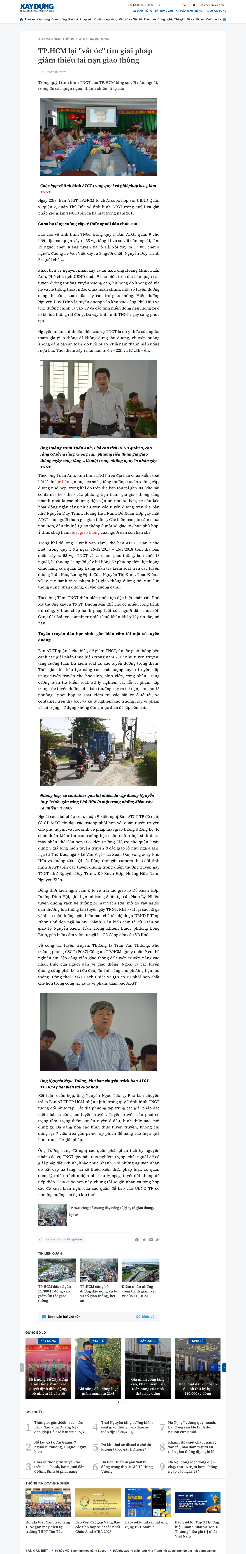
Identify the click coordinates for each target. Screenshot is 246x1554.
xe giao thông (142, 11)
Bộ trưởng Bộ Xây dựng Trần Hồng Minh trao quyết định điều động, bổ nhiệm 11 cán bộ (48, 1386)
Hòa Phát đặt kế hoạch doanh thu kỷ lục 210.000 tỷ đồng (197, 1389)
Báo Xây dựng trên (64, 1239)
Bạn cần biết (36, 1551)
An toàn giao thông (189, 11)
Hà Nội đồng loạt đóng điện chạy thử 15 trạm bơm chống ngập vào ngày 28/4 (192, 1467)
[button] (118, 1402)
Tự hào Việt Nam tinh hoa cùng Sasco (80, 1550)
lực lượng (64, 481)
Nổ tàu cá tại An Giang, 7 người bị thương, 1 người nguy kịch (60, 1447)
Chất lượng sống (105, 19)
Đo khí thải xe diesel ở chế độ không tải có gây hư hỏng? (126, 1447)
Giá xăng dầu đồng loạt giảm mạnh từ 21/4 (98, 1391)
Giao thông (59, 19)
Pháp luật (86, 19)
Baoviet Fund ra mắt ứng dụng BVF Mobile (146, 1524)
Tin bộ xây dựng (215, 11)
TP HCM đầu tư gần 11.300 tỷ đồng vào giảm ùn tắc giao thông (54, 1293)
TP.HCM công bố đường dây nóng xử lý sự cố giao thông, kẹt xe (98, 1293)
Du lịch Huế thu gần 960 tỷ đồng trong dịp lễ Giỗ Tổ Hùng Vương (127, 1467)
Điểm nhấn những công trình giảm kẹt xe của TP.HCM (139, 1291)
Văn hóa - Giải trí (130, 19)
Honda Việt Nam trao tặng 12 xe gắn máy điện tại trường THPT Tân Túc (47, 1527)
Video (200, 19)
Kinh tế (73, 19)
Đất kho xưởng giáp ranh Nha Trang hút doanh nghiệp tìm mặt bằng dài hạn (165, 1550)
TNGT (45, 192)
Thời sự (30, 19)
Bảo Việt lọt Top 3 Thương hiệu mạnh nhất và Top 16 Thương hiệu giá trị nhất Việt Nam (197, 1529)
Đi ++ (190, 19)
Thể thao (149, 19)
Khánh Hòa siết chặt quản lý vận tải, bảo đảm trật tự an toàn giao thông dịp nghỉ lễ (192, 1447)
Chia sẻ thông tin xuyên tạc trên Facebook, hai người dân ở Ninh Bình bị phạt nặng (59, 1467)
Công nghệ (165, 19)
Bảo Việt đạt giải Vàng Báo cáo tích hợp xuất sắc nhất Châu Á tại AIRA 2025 (97, 1527)
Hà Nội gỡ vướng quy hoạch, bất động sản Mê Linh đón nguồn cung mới (192, 1427)
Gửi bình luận (146, 1317)
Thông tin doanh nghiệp (47, 1483)
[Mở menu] (224, 19)
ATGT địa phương (94, 39)
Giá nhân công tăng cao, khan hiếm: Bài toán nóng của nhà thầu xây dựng (148, 1386)
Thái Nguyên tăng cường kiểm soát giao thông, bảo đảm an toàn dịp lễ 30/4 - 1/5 (127, 1427)
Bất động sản (164, 11)
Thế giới (179, 19)
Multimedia (213, 19)
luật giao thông (86, 532)
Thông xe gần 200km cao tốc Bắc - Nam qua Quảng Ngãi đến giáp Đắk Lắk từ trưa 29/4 (59, 1427)
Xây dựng (43, 19)
